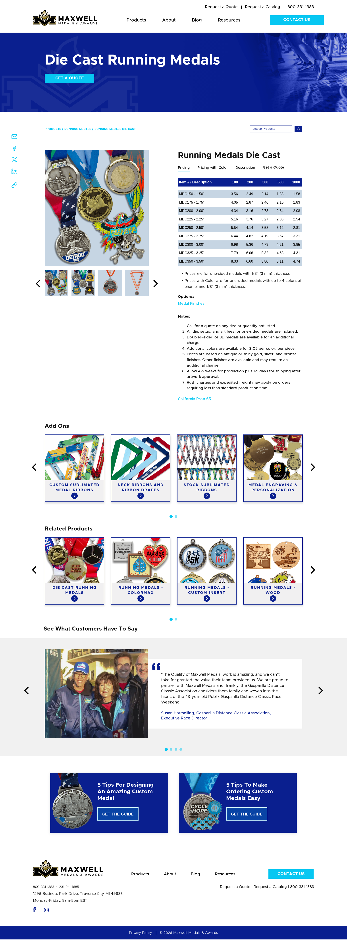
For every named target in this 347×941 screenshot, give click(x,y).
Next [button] (155, 283)
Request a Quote (235, 888)
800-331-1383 (43, 888)
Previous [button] (37, 283)
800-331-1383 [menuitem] (300, 7)
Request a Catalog (270, 888)
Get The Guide (118, 815)
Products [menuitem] (136, 20)
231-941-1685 (69, 888)
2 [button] (176, 516)
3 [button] (176, 749)
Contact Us (296, 20)
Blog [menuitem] (197, 20)
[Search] (271, 129)
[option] (97, 208)
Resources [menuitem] (229, 20)
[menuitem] (221, 7)
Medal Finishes (191, 304)
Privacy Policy (140, 934)
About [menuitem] (169, 20)
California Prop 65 (194, 399)
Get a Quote (69, 78)
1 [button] (171, 516)
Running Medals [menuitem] (77, 129)
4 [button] (180, 749)
